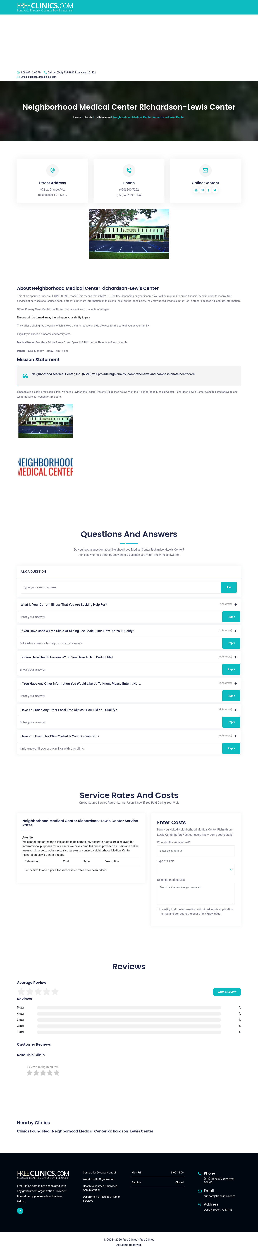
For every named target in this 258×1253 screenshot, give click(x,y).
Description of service (171, 880)
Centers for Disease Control (99, 1172)
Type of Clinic (165, 861)
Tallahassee (103, 117)
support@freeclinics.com (42, 76)
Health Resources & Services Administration (100, 1188)
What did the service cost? (174, 842)
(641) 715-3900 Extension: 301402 (76, 72)
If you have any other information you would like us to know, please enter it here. (81, 683)
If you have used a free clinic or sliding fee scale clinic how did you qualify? (77, 631)
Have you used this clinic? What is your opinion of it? (60, 736)
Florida (88, 117)
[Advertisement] (129, 41)
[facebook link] (20, 1211)
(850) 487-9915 (126, 195)
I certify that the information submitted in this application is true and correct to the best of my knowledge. (197, 911)
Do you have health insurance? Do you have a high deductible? (67, 657)
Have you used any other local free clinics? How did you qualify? (69, 710)
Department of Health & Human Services (101, 1198)
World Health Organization (98, 1179)
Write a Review (227, 992)
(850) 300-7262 (129, 189)
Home (77, 117)
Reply (231, 616)
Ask (228, 587)
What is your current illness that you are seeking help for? (64, 604)
